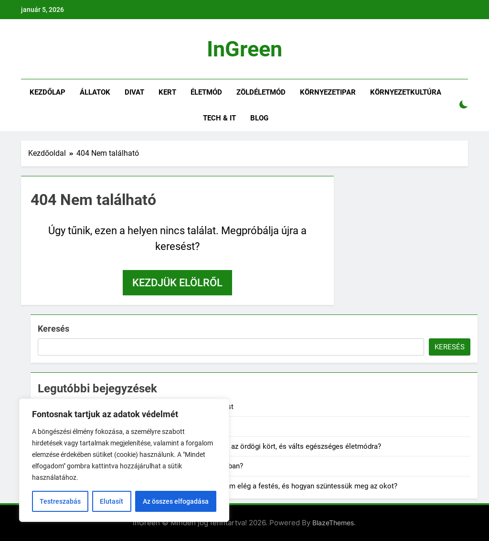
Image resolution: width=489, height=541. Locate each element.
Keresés (53, 329)
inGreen (244, 49)
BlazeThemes (333, 523)
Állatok (95, 92)
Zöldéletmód (261, 92)
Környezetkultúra (405, 92)
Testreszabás (60, 501)
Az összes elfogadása (176, 501)
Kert (167, 92)
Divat (134, 92)
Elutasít (111, 501)
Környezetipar (328, 92)
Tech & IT (219, 118)
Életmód (206, 92)
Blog (259, 118)
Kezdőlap (47, 92)
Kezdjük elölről (177, 283)
